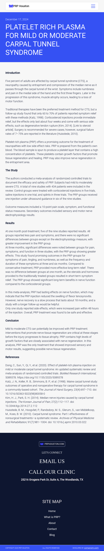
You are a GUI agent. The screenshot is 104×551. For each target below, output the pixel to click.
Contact (52, 529)
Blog (52, 535)
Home (52, 511)
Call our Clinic (52, 472)
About (52, 523)
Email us (52, 461)
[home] (19, 6)
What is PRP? (52, 517)
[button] (92, 5)
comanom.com (91, 548)
